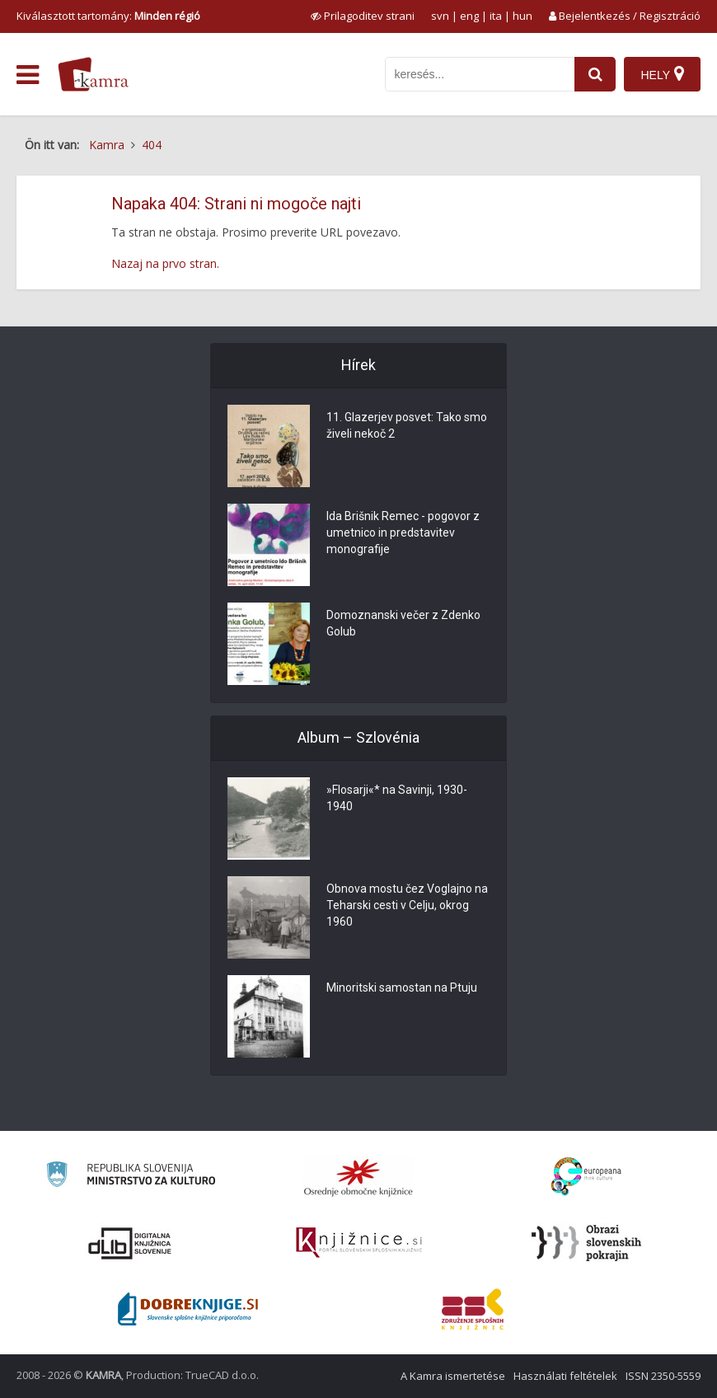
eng (469, 15)
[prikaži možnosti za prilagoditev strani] (363, 15)
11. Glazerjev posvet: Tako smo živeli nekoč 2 (406, 425)
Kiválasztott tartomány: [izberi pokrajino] (108, 15)
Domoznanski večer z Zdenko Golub (403, 623)
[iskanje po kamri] (479, 74)
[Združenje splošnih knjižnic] (473, 1309)
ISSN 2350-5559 (663, 1375)
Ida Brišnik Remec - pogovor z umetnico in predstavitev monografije (403, 532)
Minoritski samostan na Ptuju (401, 987)
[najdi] (595, 74)
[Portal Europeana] (586, 1177)
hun (522, 15)
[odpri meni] (27, 75)
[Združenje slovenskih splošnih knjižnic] (359, 1243)
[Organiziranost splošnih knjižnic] (358, 1177)
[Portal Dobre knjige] (188, 1308)
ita (496, 15)
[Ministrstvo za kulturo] (130, 1176)
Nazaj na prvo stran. (165, 263)
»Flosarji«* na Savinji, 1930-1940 (396, 798)
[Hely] (662, 74)
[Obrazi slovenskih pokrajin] (586, 1243)
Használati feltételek (565, 1375)
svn (440, 15)
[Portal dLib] (130, 1243)
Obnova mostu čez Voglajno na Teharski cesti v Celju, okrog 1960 (407, 905)
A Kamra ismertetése (453, 1375)
